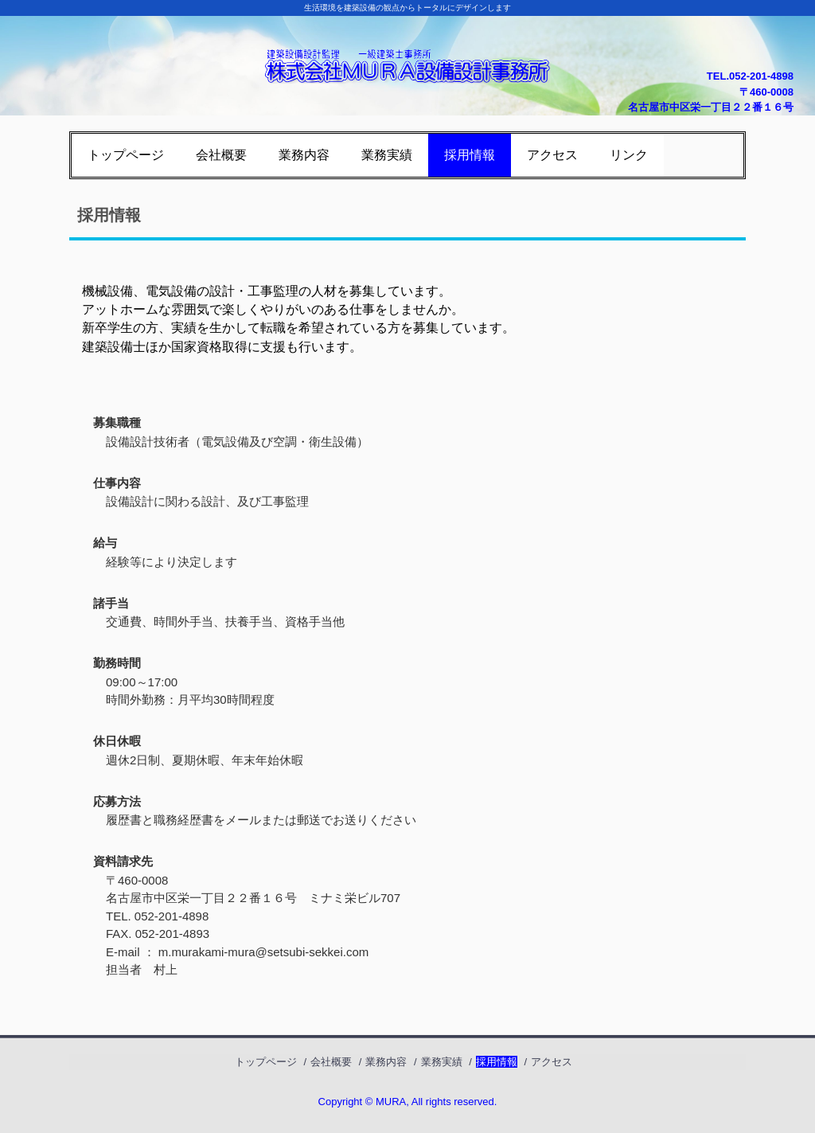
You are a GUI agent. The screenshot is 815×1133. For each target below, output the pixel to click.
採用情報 (469, 155)
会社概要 (221, 155)
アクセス (552, 155)
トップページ (126, 155)
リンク (629, 155)
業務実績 (386, 155)
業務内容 (304, 155)
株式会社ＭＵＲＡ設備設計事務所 (407, 57)
